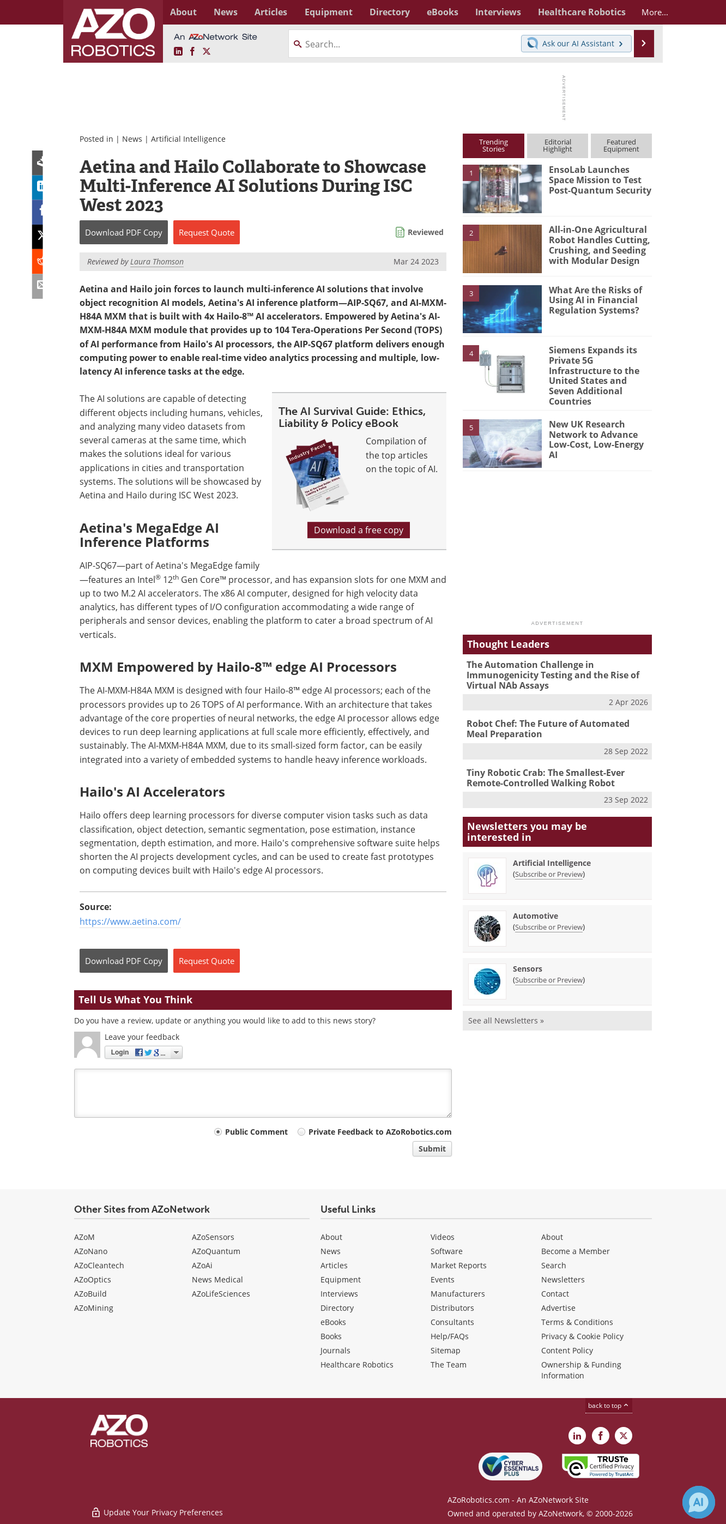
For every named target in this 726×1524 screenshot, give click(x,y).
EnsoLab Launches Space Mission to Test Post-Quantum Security (599, 179)
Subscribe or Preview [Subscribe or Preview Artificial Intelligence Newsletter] (549, 859)
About (331, 1237)
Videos (443, 1237)
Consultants (452, 1322)
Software (447, 1251)
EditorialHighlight (557, 145)
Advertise (558, 1308)
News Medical (217, 1279)
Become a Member (575, 1251)
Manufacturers (458, 1293)
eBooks (333, 1322)
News (132, 139)
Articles (334, 1265)
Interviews (339, 1293)
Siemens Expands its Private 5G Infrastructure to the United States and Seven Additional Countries (599, 370)
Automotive (535, 900)
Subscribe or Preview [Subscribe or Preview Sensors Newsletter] (549, 964)
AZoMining (93, 1308)
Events (443, 1279)
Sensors (527, 953)
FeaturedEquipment (621, 145)
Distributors (452, 1308)
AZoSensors (213, 1237)
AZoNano (90, 1251)
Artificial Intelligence (188, 139)
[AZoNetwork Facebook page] (192, 52)
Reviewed (426, 232)
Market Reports (459, 1265)
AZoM (84, 1237)
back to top (609, 1405)
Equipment (340, 1279)
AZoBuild (90, 1293)
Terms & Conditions (577, 1322)
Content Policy (567, 1350)
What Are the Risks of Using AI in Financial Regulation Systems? (593, 300)
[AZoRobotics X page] (206, 52)
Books (331, 1336)
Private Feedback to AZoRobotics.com (380, 1132)
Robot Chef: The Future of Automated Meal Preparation (555, 714)
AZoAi (202, 1265)
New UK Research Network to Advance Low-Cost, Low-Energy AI (598, 421)
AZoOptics (92, 1279)
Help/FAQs (450, 1336)
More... (640, 12)
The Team (449, 1364)
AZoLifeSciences (221, 1293)
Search (553, 1265)
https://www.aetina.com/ (130, 921)
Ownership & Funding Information (581, 1370)
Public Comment (256, 1132)
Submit (432, 1148)
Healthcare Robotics (357, 1364)
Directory (337, 1308)
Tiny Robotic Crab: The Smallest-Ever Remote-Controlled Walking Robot (542, 762)
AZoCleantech (99, 1265)
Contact (555, 1293)
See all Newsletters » (506, 1005)
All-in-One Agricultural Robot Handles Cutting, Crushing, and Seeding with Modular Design (596, 244)
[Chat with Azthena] (698, 1502)
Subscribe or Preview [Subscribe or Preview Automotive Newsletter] (549, 912)
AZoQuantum (216, 1251)
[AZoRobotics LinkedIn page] (178, 52)
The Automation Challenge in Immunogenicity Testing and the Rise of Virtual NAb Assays (549, 662)
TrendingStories (493, 145)
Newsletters (563, 1279)
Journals (335, 1350)
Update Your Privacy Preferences (156, 1510)
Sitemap (446, 1350)
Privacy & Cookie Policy (582, 1336)
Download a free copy (358, 530)
